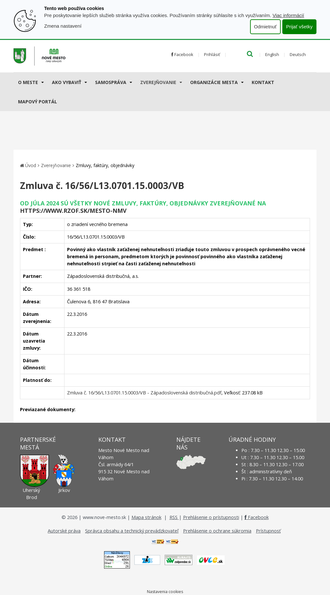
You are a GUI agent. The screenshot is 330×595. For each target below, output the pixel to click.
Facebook (182, 54)
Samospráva (110, 82)
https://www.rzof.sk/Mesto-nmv (73, 210)
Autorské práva (64, 531)
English (272, 54)
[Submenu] (42, 82)
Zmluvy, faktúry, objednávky (105, 165)
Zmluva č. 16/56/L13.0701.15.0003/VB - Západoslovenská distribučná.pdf (144, 393)
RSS (174, 517)
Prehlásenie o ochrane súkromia (217, 531)
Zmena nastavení (63, 26)
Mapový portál (37, 102)
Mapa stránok (146, 517)
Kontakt (263, 82)
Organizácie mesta (214, 82)
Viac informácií (288, 15)
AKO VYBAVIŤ (66, 82)
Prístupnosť (268, 531)
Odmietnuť (265, 26)
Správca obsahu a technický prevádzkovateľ (132, 531)
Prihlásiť (212, 54)
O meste (28, 82)
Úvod (30, 165)
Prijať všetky (299, 26)
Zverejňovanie (158, 82)
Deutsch (298, 54)
